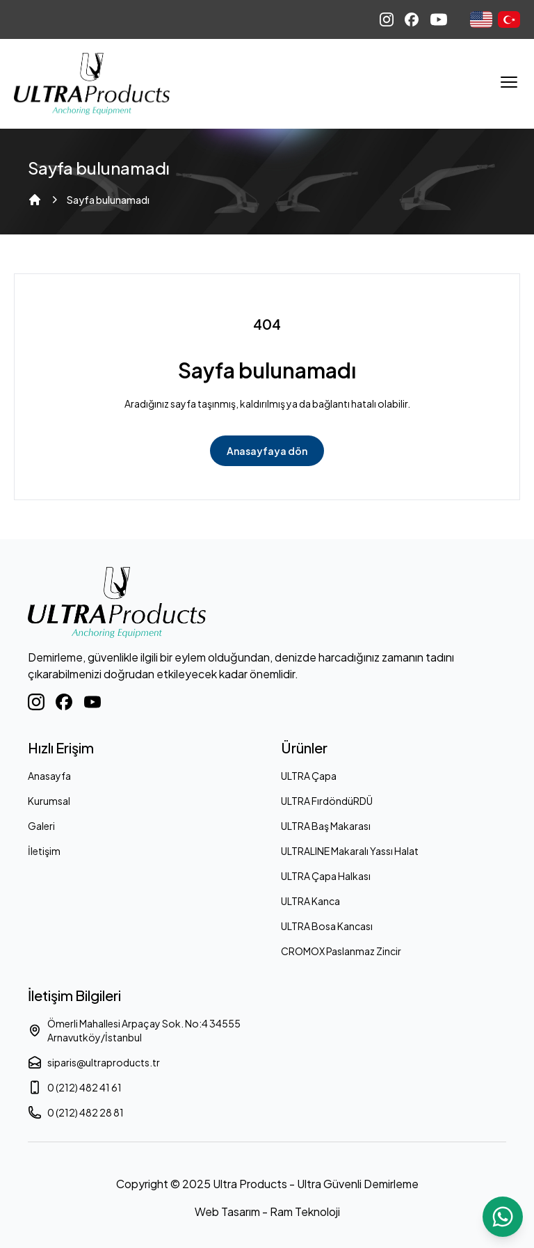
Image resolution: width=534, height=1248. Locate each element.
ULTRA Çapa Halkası (326, 876)
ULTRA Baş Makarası (326, 825)
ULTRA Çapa (309, 775)
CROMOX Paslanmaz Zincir (341, 951)
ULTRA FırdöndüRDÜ (327, 800)
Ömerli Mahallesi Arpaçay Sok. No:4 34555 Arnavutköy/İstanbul (134, 1030)
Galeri (41, 825)
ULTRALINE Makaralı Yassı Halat (350, 851)
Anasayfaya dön (267, 451)
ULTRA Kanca (310, 901)
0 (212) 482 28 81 (76, 1112)
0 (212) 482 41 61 (75, 1087)
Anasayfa (49, 775)
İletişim (44, 851)
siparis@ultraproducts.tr (94, 1062)
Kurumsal (49, 800)
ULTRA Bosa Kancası (327, 926)
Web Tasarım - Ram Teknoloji (267, 1211)
